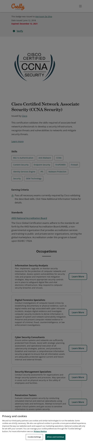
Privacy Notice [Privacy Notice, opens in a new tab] (40, 434)
